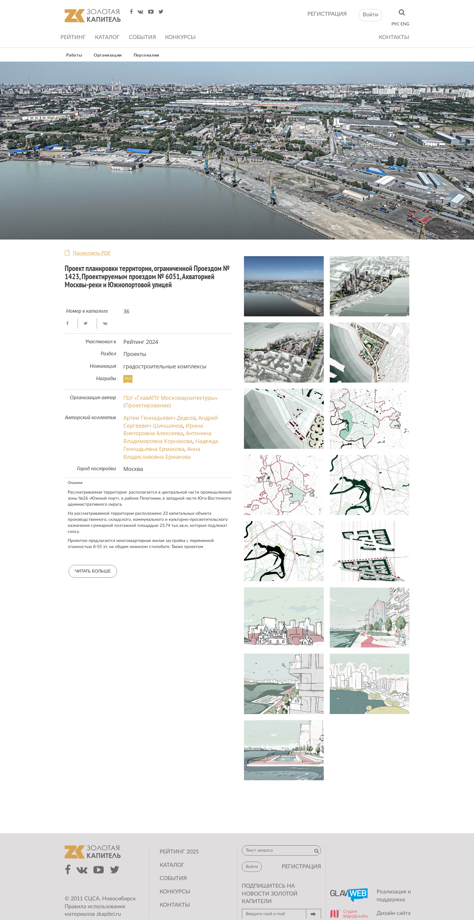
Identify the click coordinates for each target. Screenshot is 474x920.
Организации (108, 55)
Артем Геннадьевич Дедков (159, 417)
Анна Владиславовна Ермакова (161, 452)
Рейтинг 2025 (179, 852)
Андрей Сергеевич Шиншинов (170, 421)
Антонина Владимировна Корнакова (167, 437)
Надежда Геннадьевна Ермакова (170, 444)
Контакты (394, 37)
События (142, 37)
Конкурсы (180, 37)
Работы (74, 55)
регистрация (327, 14)
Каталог (107, 37)
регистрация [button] (301, 866)
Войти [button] (370, 15)
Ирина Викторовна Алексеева (163, 429)
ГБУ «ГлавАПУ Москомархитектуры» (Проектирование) (170, 401)
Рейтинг (73, 37)
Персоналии (146, 55)
